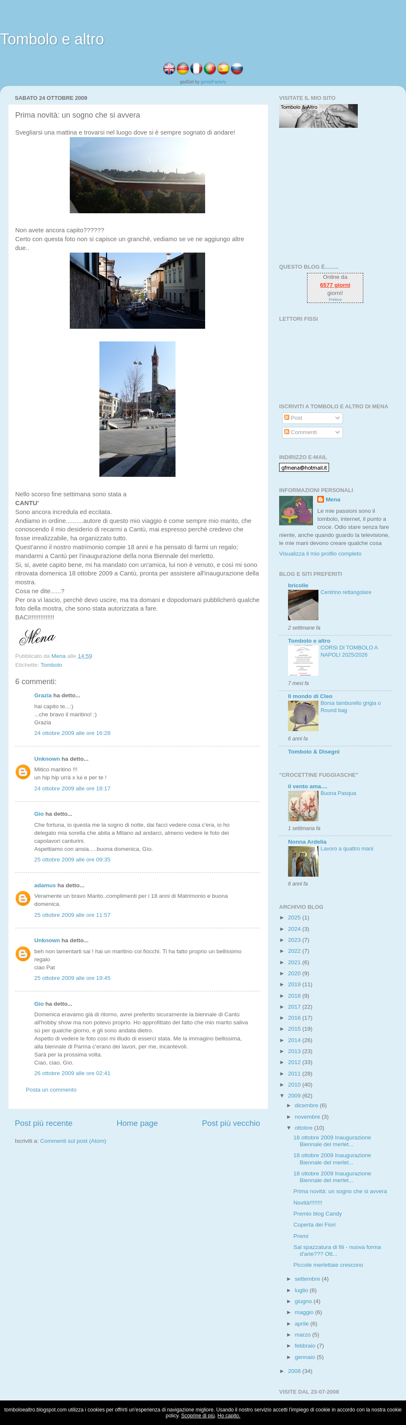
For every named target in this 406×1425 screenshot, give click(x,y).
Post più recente (44, 1123)
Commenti (300, 432)
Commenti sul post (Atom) (73, 1141)
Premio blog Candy (318, 1213)
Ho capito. (228, 1416)
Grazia (43, 695)
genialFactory (213, 82)
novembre (308, 1117)
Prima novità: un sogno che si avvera (340, 1191)
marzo (303, 1334)
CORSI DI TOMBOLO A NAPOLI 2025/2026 (349, 651)
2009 (295, 1095)
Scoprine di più (197, 1416)
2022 (295, 951)
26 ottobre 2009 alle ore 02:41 (72, 1073)
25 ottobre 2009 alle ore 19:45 (72, 978)
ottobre (304, 1128)
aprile (302, 1323)
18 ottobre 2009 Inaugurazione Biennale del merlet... (332, 1140)
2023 (295, 940)
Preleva (335, 299)
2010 (295, 1084)
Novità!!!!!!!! (308, 1202)
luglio (302, 1290)
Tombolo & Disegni (314, 751)
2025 (295, 917)
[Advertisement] (332, 195)
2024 (295, 929)
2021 (295, 962)
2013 (295, 1051)
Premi (301, 1236)
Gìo (39, 814)
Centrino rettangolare (346, 592)
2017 (295, 1007)
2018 (295, 996)
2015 (295, 1029)
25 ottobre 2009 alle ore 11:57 (72, 915)
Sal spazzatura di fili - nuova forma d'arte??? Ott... (337, 1250)
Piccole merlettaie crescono (328, 1265)
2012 (295, 1062)
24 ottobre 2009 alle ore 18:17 (72, 788)
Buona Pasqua (338, 793)
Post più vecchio (231, 1123)
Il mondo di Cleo (310, 696)
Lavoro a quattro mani (347, 848)
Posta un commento (51, 1090)
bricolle (298, 585)
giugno (304, 1301)
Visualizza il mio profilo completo (320, 553)
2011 (295, 1073)
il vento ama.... (307, 786)
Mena (333, 499)
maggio (305, 1312)
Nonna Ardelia (307, 842)
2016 (295, 1018)
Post (293, 418)
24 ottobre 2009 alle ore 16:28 (72, 733)
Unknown (47, 759)
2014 (295, 1040)
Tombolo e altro (52, 39)
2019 (295, 984)
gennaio (306, 1357)
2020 (295, 973)
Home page (137, 1123)
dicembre (307, 1105)
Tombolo (51, 665)
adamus (45, 885)
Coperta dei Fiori (315, 1224)
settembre (308, 1279)
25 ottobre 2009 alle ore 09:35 (72, 859)
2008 (295, 1371)
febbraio (306, 1345)
